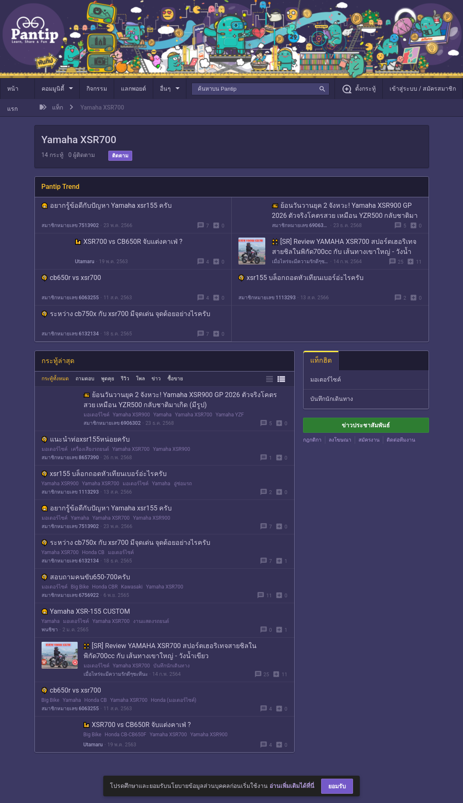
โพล (140, 379)
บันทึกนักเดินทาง (171, 666)
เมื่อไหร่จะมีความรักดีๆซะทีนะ (300, 261)
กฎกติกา (312, 440)
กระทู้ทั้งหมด (55, 379)
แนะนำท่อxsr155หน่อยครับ (86, 439)
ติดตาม (120, 156)
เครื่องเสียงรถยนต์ (90, 449)
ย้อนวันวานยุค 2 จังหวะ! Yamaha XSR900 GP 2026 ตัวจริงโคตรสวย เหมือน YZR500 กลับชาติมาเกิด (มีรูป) (345, 215)
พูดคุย (107, 379)
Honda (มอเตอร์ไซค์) (173, 700)
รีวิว (125, 379)
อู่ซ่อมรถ (183, 484)
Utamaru (84, 261)
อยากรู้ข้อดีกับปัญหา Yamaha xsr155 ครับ (107, 205)
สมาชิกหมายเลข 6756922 (70, 595)
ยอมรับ (337, 786)
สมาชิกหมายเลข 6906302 (300, 225)
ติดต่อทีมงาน (401, 440)
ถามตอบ (85, 379)
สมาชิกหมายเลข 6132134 (70, 334)
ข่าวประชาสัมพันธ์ (366, 425)
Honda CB (93, 552)
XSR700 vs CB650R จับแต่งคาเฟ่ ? (129, 242)
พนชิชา (50, 630)
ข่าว (156, 379)
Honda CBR (105, 587)
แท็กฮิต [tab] (321, 360)
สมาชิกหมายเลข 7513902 (70, 225)
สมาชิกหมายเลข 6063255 (70, 298)
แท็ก (57, 107)
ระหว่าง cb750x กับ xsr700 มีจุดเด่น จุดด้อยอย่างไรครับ (126, 314)
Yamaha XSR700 (193, 415)
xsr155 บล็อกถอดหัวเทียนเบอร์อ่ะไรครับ (301, 278)
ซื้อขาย (175, 379)
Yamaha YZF (230, 415)
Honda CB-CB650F (125, 735)
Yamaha (162, 415)
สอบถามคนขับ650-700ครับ (86, 577)
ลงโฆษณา (340, 440)
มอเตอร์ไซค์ (97, 415)
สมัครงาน (368, 440)
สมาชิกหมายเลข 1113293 (267, 298)
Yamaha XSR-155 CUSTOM (86, 611)
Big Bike (80, 587)
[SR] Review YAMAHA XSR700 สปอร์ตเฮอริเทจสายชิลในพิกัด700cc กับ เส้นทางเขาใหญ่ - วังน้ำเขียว (344, 252)
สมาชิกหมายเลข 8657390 (70, 457)
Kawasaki (131, 587)
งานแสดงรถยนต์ (151, 621)
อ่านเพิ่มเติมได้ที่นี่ (291, 785)
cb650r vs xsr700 (71, 278)
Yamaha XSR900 (131, 415)
